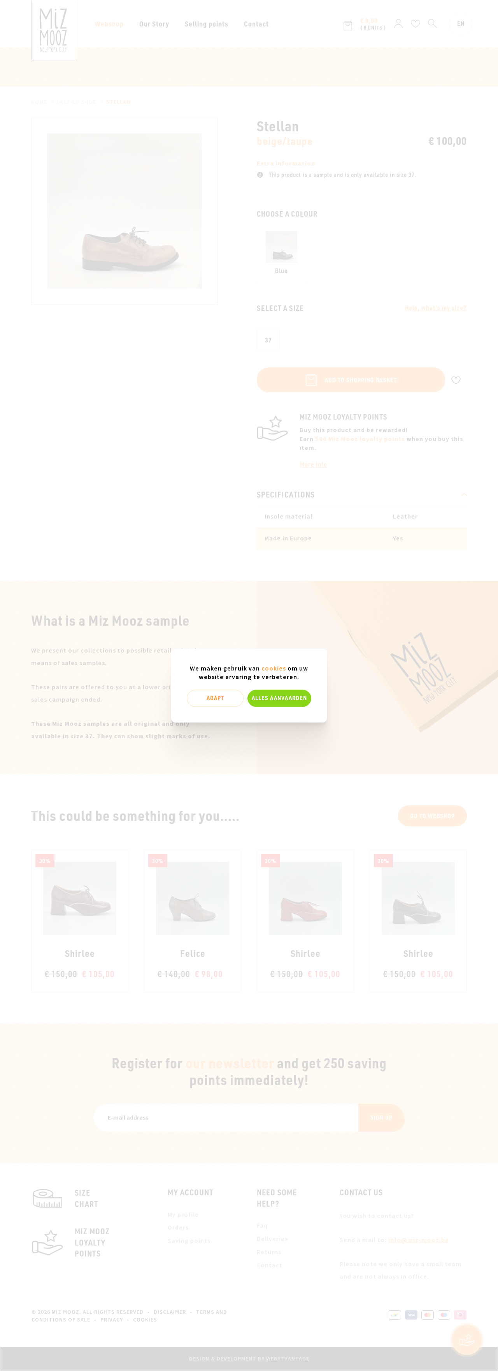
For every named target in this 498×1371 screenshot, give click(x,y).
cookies (273, 668)
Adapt (215, 698)
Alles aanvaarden (279, 698)
